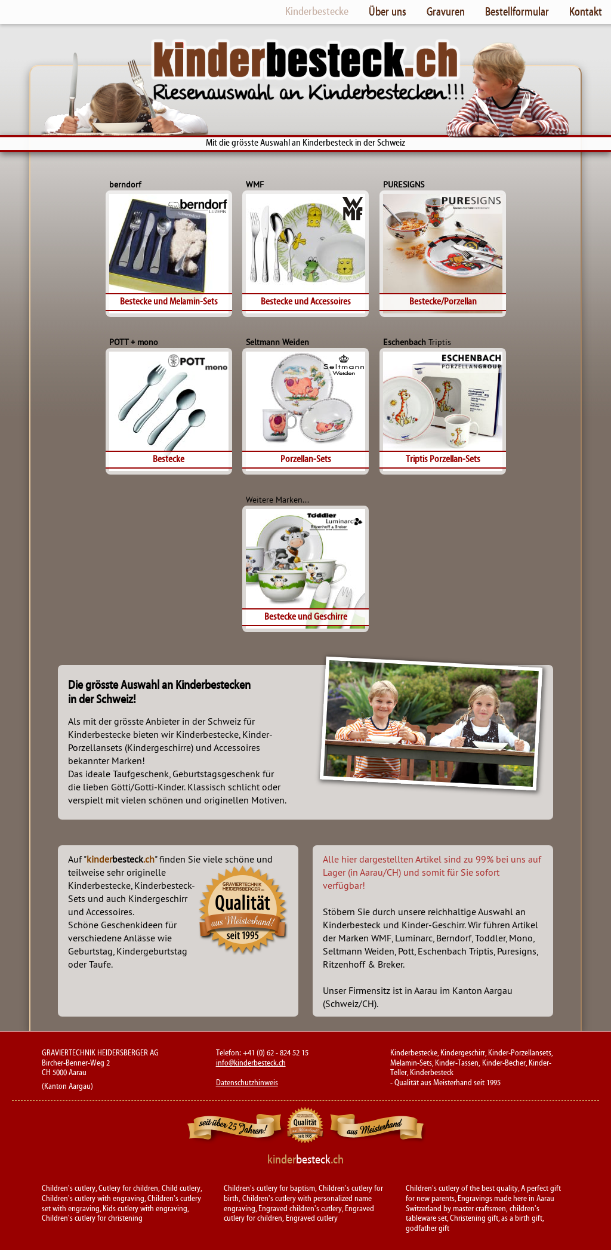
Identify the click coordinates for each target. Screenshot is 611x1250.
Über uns (387, 11)
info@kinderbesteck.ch (251, 1063)
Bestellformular (517, 11)
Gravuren (446, 11)
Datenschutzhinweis (247, 1083)
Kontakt (585, 11)
